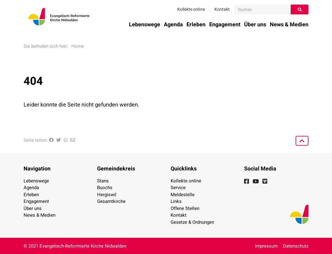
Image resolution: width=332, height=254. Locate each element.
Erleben (196, 25)
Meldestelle (182, 194)
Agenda (173, 25)
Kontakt (222, 9)
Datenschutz (295, 246)
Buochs (104, 187)
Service (178, 187)
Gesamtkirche (111, 201)
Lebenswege (144, 25)
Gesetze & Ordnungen (192, 222)
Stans (103, 180)
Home (77, 46)
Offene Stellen (185, 208)
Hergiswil (106, 194)
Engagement (224, 25)
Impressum (266, 246)
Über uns (255, 25)
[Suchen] (262, 9)
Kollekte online (191, 9)
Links (176, 201)
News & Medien (289, 25)
